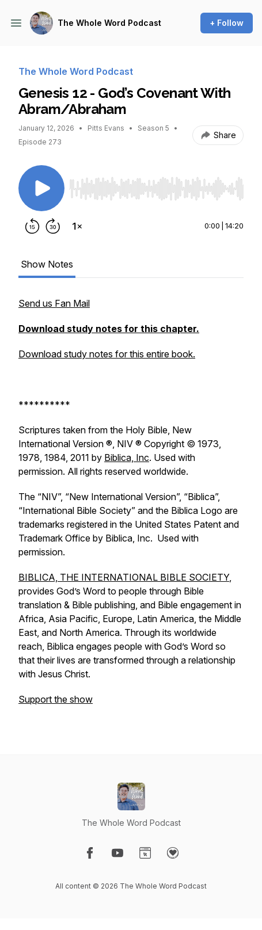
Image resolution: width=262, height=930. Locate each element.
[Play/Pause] (41, 188)
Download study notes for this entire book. (106, 354)
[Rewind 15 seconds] (32, 226)
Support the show (55, 699)
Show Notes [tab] (47, 264)
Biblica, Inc (126, 457)
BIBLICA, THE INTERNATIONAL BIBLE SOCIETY (123, 577)
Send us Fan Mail (54, 303)
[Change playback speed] (77, 226)
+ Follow (227, 23)
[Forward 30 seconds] (53, 226)
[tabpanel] (131, 507)
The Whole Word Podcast (109, 23)
